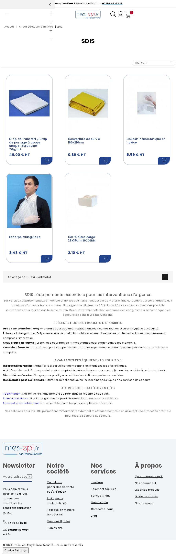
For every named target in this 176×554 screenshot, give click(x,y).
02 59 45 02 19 (17, 523)
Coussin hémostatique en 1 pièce (146, 140)
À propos (148, 466)
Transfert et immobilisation (21, 403)
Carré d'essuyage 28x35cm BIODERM (82, 239)
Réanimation (11, 394)
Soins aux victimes (15, 399)
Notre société (58, 469)
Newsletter (19, 466)
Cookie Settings (16, 550)
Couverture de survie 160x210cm (84, 140)
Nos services (103, 469)
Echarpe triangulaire (24, 237)
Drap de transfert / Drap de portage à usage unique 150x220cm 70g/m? (28, 144)
